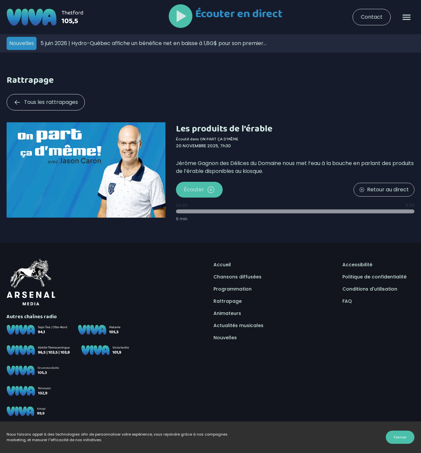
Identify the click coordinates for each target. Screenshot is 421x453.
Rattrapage (227, 301)
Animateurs (227, 313)
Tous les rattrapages (45, 102)
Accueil (222, 264)
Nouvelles (225, 337)
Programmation (232, 289)
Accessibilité (357, 264)
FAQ (347, 301)
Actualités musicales (238, 325)
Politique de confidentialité (374, 277)
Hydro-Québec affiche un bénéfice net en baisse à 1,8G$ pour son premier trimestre (151, 43)
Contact (372, 17)
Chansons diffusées (237, 277)
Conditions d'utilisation (369, 289)
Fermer (400, 437)
